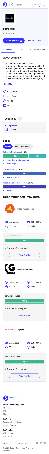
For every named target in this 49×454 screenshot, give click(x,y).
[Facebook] (44, 443)
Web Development (12, 164)
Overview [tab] (8, 49)
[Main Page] (5, 4)
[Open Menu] (44, 5)
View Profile (24, 255)
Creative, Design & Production (15, 183)
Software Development (12, 152)
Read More (9, 84)
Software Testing (10, 169)
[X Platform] (41, 443)
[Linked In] (37, 443)
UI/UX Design (10, 191)
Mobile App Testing (12, 177)
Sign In (36, 5)
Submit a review (34, 41)
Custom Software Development (17, 160)
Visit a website (14, 40)
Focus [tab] (21, 49)
